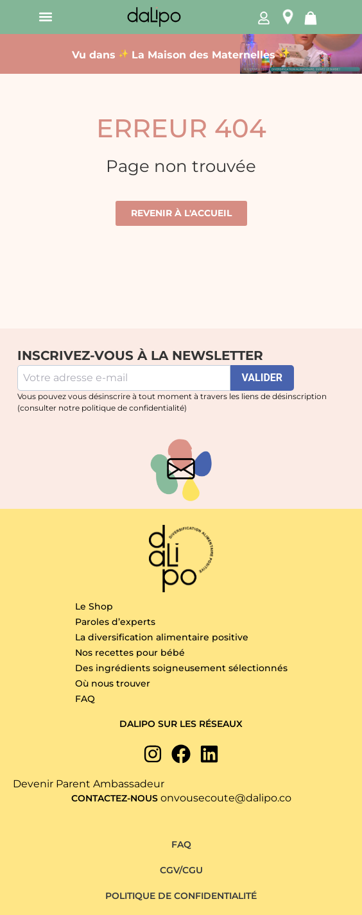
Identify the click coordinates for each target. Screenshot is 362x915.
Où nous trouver (112, 683)
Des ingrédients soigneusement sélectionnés (181, 668)
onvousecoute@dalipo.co (225, 798)
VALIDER (262, 378)
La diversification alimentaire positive (161, 637)
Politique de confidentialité (181, 896)
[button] (45, 17)
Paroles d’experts (115, 622)
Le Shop (94, 606)
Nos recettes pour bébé (130, 652)
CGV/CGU (181, 870)
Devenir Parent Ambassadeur (88, 784)
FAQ (85, 699)
